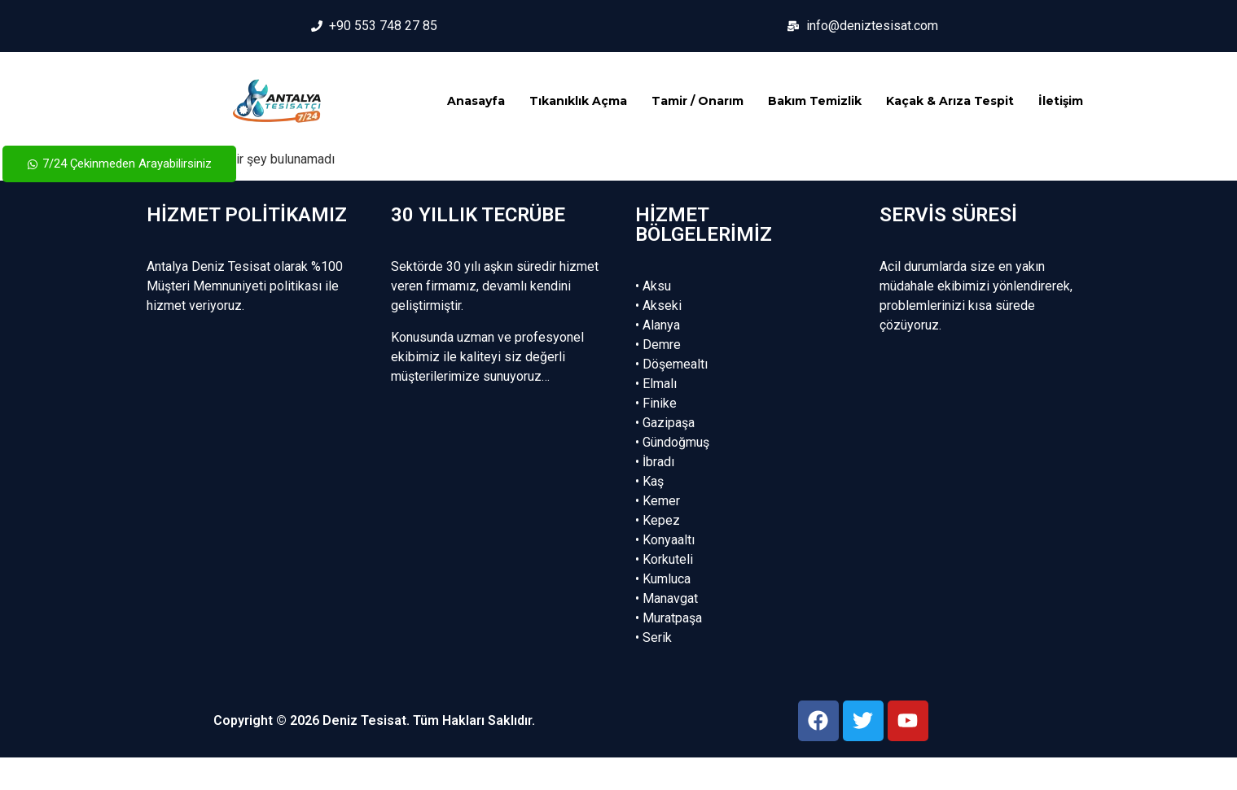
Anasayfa (476, 101)
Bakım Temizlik (815, 101)
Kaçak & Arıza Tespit (950, 101)
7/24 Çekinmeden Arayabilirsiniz (119, 163)
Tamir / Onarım (697, 101)
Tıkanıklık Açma (578, 101)
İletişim (1060, 101)
